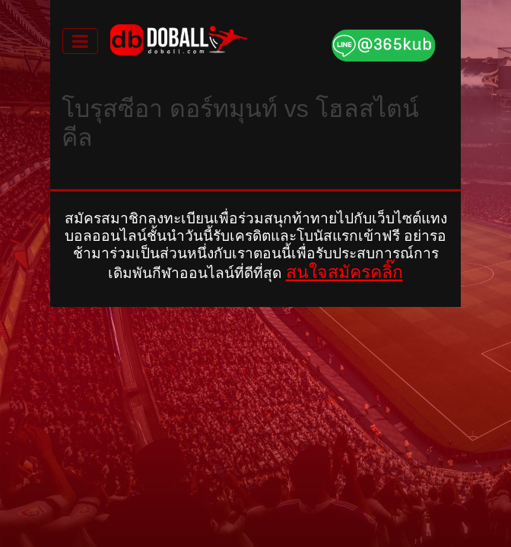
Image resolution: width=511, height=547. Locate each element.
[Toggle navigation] (80, 41)
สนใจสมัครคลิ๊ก (344, 272)
